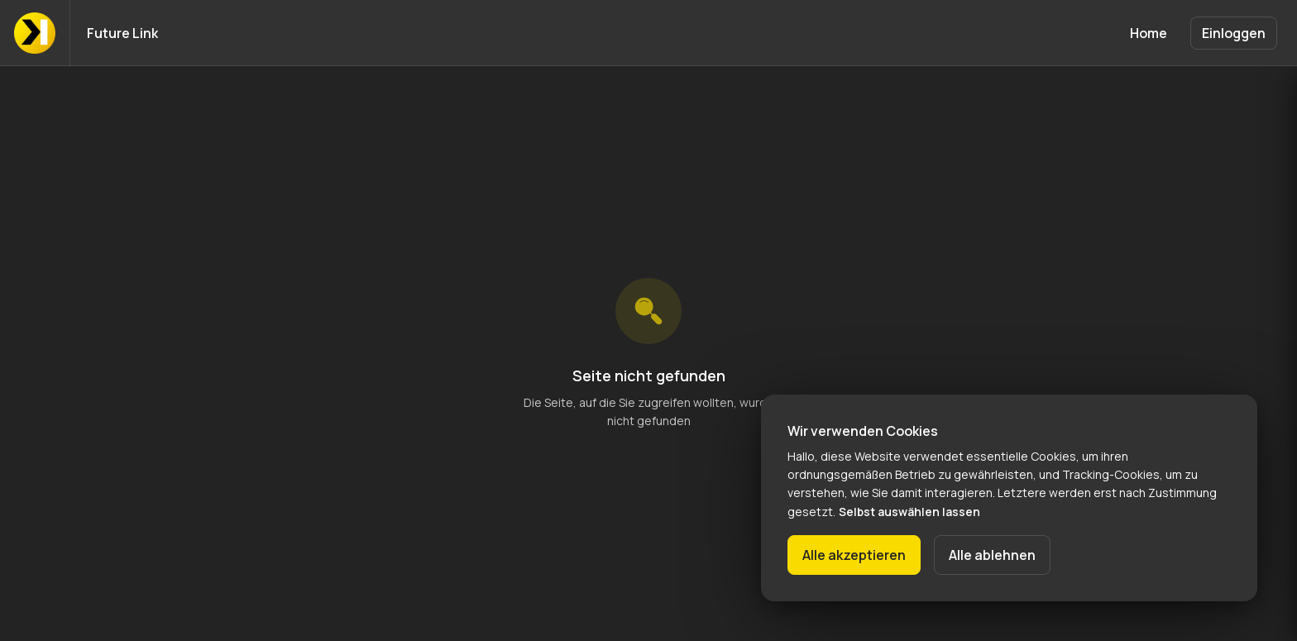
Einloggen (1234, 33)
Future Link (122, 33)
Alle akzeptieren (854, 555)
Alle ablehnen (992, 555)
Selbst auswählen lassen (909, 511)
